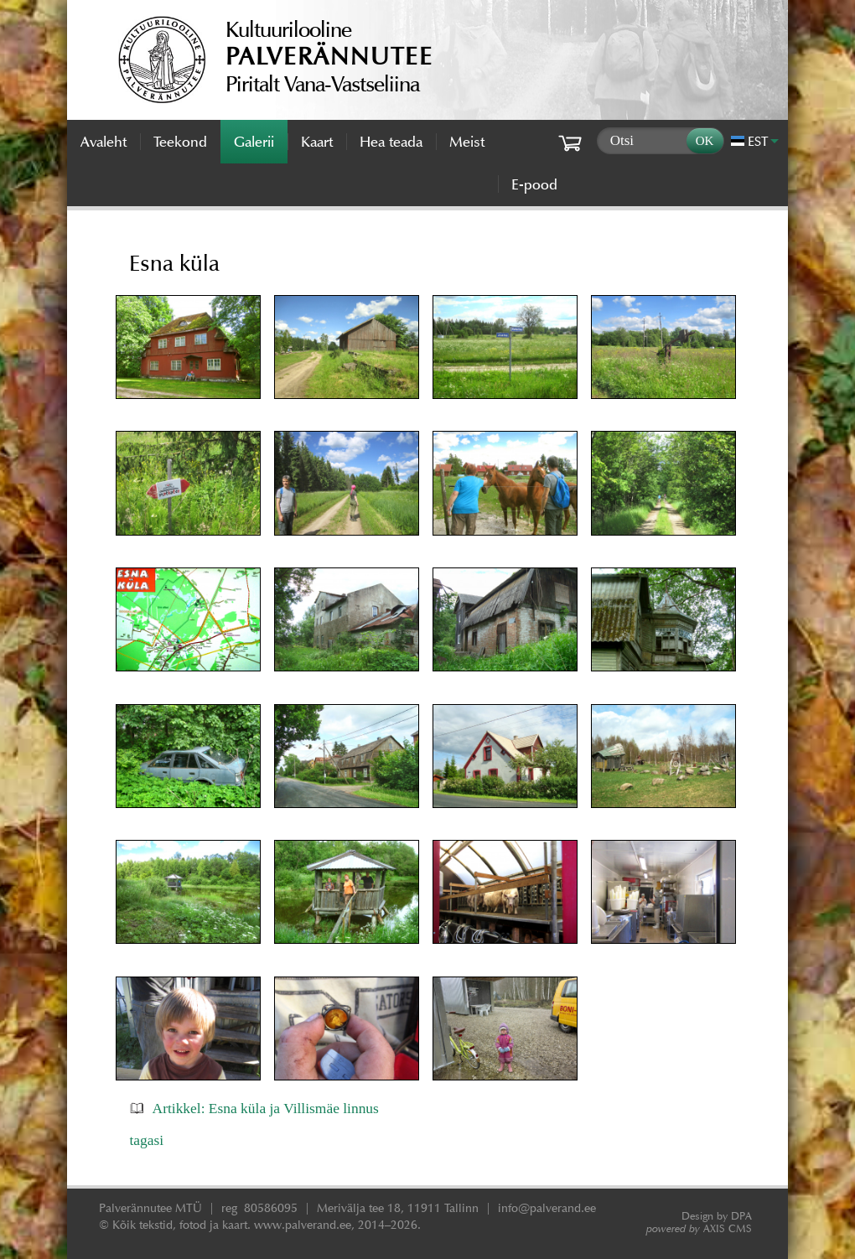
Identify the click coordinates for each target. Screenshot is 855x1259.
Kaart (317, 141)
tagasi (146, 1140)
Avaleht (103, 141)
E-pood (534, 184)
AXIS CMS (699, 1228)
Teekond (180, 141)
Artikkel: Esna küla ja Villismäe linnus (266, 1108)
